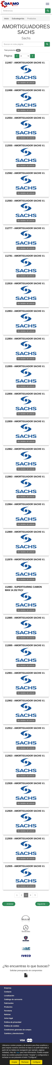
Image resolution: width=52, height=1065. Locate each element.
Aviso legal (8, 1018)
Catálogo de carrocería (13, 999)
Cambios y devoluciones (14, 1033)
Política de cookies (11, 1026)
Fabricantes (8, 1003)
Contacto (7, 992)
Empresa (7, 988)
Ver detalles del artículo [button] (26, 110)
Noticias (7, 1014)
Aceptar (14, 1062)
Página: (8, 55)
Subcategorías (18, 18)
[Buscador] (23, 10)
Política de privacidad (12, 1022)
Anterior (8, 904)
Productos (8, 1007)
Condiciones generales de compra (17, 1030)
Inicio (6, 18)
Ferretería (8, 1011)
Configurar (36, 1062)
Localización (9, 996)
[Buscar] (48, 10)
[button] (17, 56)
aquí (18, 1053)
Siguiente (42, 904)
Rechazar (24, 1062)
